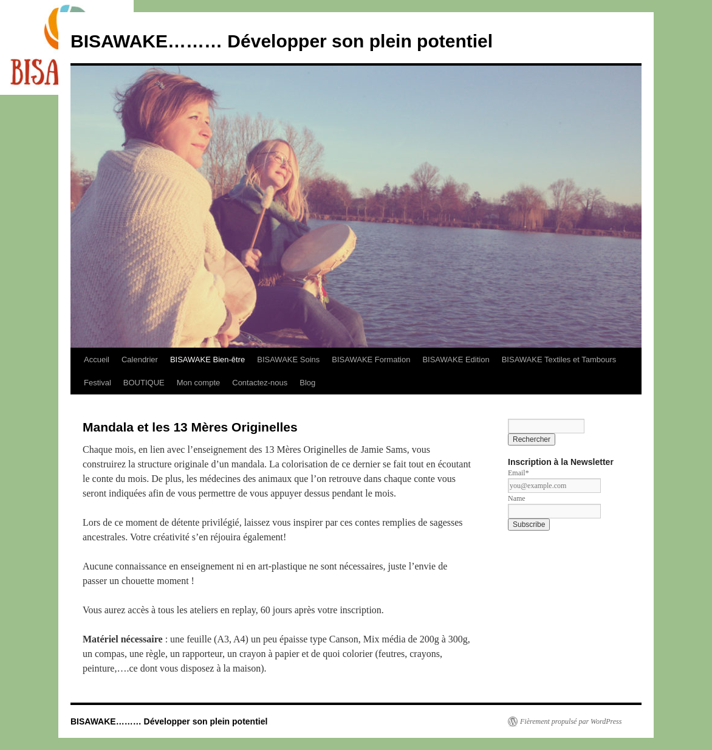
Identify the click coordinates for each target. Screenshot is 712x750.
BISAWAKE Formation (371, 359)
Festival (97, 382)
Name (516, 498)
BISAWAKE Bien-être (207, 359)
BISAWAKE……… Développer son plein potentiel (281, 41)
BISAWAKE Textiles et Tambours (559, 359)
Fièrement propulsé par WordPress (570, 721)
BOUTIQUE (144, 382)
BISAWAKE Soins (288, 359)
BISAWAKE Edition (455, 359)
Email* (518, 473)
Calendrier (140, 359)
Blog (307, 382)
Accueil (96, 359)
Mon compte (199, 382)
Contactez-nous (259, 382)
